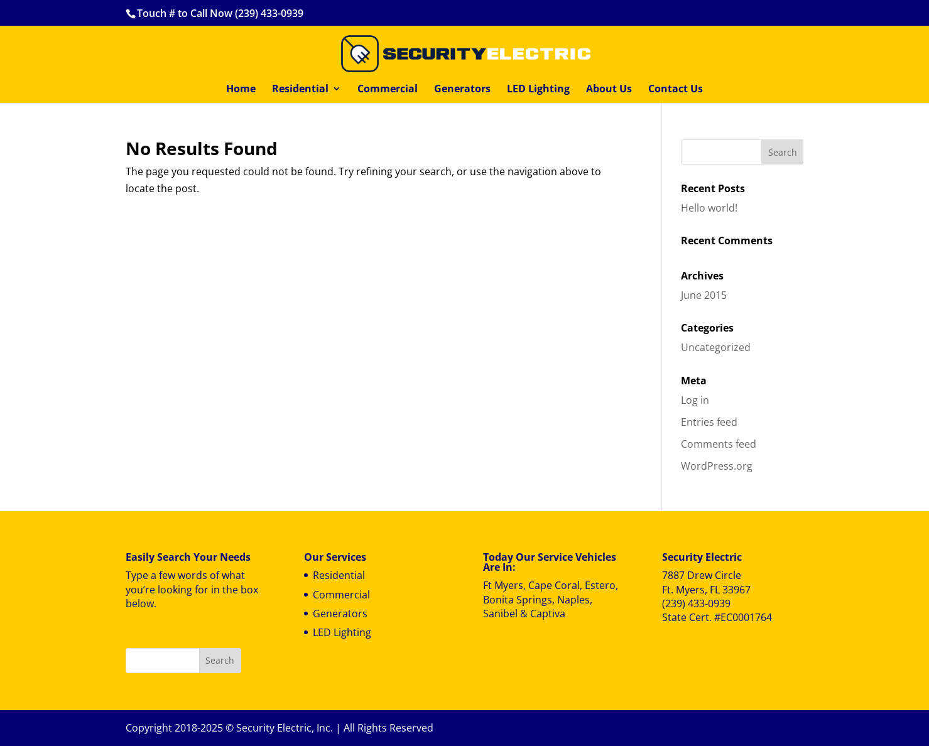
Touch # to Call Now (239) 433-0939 (220, 13)
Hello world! (709, 208)
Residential (300, 89)
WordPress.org (716, 466)
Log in (695, 400)
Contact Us (675, 89)
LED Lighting (538, 89)
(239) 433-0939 (696, 603)
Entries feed (709, 422)
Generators (462, 89)
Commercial (387, 89)
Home (241, 89)
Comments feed (718, 444)
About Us (609, 89)
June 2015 (704, 295)
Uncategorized (716, 347)
